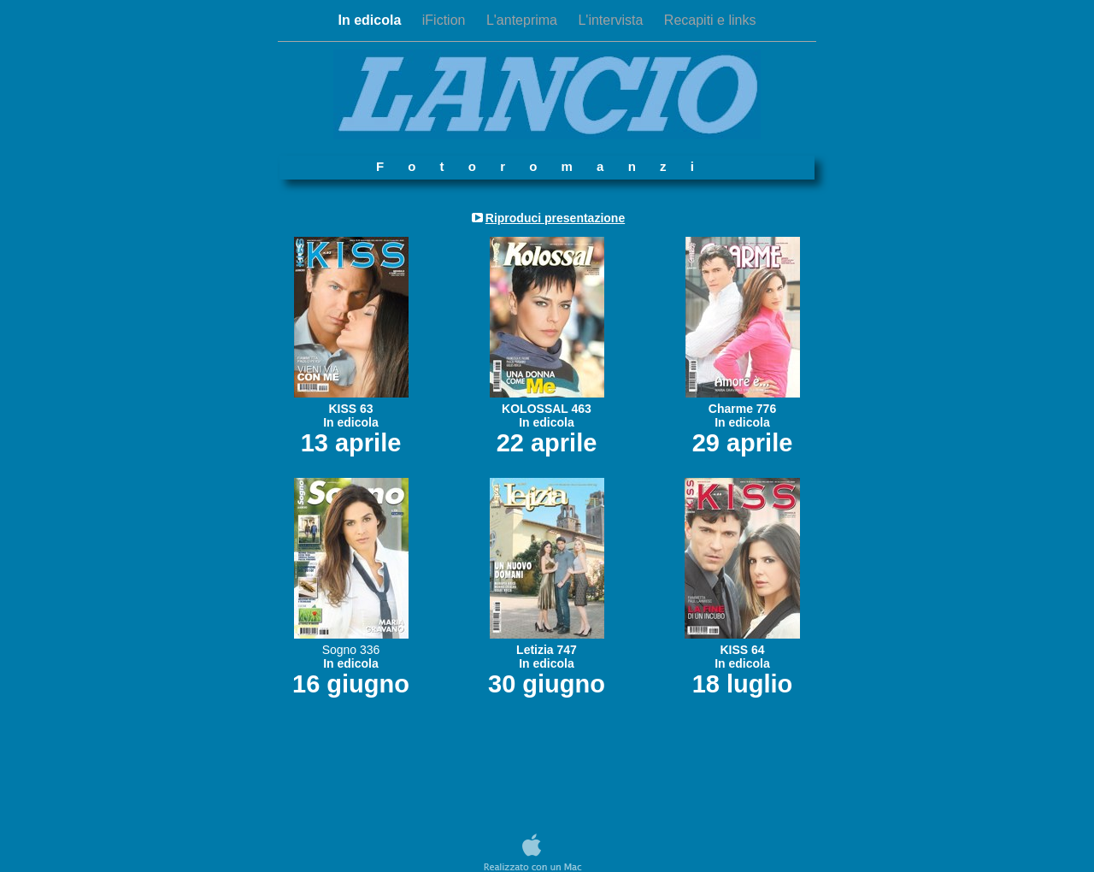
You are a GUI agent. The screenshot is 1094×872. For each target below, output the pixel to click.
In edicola (371, 20)
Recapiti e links (710, 20)
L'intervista (612, 20)
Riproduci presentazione (555, 218)
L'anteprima (524, 20)
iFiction (445, 20)
